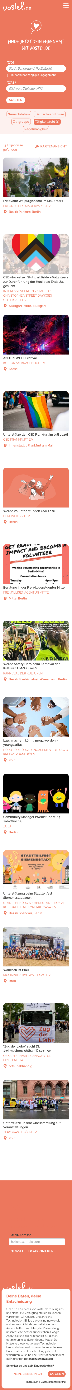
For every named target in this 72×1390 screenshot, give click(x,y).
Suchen (15, 100)
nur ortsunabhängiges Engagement (33, 74)
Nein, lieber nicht (28, 1374)
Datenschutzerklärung (53, 1382)
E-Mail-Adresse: (20, 1235)
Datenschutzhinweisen (38, 1358)
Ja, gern (57, 1374)
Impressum (32, 1382)
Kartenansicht (51, 146)
